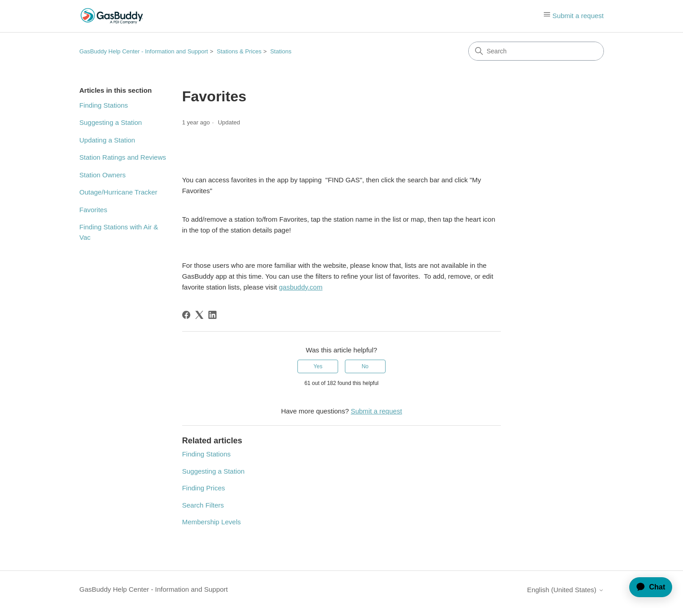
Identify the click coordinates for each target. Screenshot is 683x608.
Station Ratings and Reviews (123, 157)
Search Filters (203, 505)
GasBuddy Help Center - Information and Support (144, 51)
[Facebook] (186, 315)
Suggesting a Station (111, 122)
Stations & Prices (239, 51)
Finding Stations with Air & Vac (119, 232)
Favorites (94, 210)
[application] (647, 587)
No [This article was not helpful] (365, 366)
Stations (281, 51)
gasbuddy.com (300, 287)
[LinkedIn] (212, 315)
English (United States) (565, 590)
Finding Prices (203, 488)
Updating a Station (107, 140)
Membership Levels (211, 522)
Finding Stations (104, 105)
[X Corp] (199, 315)
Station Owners (103, 175)
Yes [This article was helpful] (318, 366)
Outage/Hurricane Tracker (119, 192)
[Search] (536, 51)
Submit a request (577, 15)
